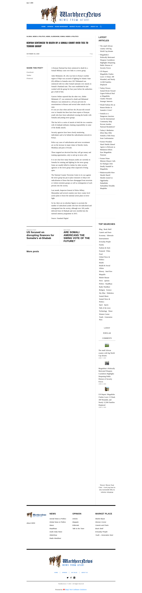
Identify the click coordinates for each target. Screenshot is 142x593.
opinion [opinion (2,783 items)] (106, 281)
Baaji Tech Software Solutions (76, 589)
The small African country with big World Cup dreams (106, 48)
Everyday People (101, 532)
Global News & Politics (36, 36)
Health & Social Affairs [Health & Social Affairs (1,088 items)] (104, 267)
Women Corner (101, 522)
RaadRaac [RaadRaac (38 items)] (109, 284)
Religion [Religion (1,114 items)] (102, 290)
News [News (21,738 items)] (101, 281)
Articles (75, 519)
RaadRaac (53, 528)
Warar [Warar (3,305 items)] (110, 311)
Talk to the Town (78, 528)
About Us (84, 572)
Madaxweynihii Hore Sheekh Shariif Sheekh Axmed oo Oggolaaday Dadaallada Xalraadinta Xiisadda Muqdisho (107, 180)
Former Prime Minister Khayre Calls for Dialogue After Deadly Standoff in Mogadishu (107, 164)
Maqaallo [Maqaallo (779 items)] (102, 274)
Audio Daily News (56, 532)
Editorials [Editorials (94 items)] (110, 235)
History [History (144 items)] (101, 271)
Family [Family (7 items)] (101, 245)
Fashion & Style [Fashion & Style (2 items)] (104, 248)
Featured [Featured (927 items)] (102, 251)
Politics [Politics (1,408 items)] (101, 284)
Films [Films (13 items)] (108, 251)
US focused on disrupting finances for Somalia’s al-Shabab (40, 235)
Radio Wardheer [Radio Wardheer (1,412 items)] (104, 287)
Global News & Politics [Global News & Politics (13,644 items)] (104, 258)
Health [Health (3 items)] (101, 263)
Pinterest (30, 78)
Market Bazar (100, 519)
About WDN (31, 523)
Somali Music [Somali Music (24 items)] (104, 296)
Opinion (64, 572)
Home (56, 572)
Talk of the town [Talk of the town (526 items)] (105, 308)
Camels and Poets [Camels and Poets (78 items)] (105, 232)
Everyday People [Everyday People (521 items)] (105, 242)
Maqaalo (75, 522)
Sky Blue (74, 572)
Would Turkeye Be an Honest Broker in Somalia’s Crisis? (107, 107)
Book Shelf (99, 528)
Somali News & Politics (69, 36)
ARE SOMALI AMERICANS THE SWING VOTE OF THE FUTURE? (77, 236)
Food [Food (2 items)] (101, 254)
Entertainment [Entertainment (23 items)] (104, 238)
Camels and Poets (102, 525)
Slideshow (55, 36)
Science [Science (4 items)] (109, 290)
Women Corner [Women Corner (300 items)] (104, 314)
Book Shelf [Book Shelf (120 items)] (107, 229)
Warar (52, 525)
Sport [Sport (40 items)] (101, 305)
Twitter (29, 75)
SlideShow (53, 535)
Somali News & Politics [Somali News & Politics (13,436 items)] (104, 300)
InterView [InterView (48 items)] (109, 271)
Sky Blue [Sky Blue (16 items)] (102, 293)
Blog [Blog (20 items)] (100, 229)
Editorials (75, 525)
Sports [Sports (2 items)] (106, 305)
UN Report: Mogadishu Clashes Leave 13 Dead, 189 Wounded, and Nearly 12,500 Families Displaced (107, 400)
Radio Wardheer (55, 538)
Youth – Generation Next (104, 535)
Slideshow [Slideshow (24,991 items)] (110, 293)
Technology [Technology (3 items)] (103, 311)
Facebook (30, 72)
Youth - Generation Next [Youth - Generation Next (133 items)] (105, 318)
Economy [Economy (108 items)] (102, 235)
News (48, 36)
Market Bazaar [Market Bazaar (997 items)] (104, 277)
